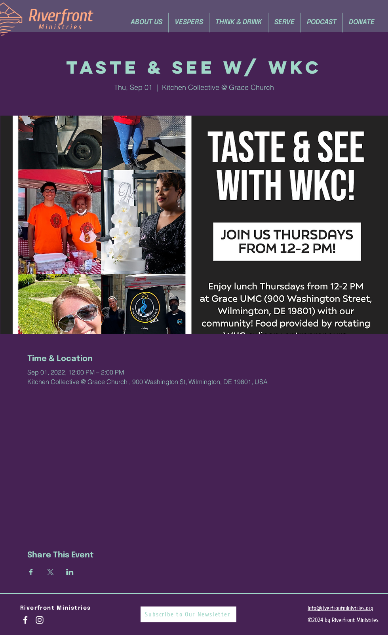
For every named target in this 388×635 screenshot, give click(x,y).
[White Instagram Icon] (39, 620)
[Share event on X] (50, 572)
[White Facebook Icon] (25, 620)
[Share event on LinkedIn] (70, 572)
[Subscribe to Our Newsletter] (188, 614)
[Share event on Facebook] (31, 572)
